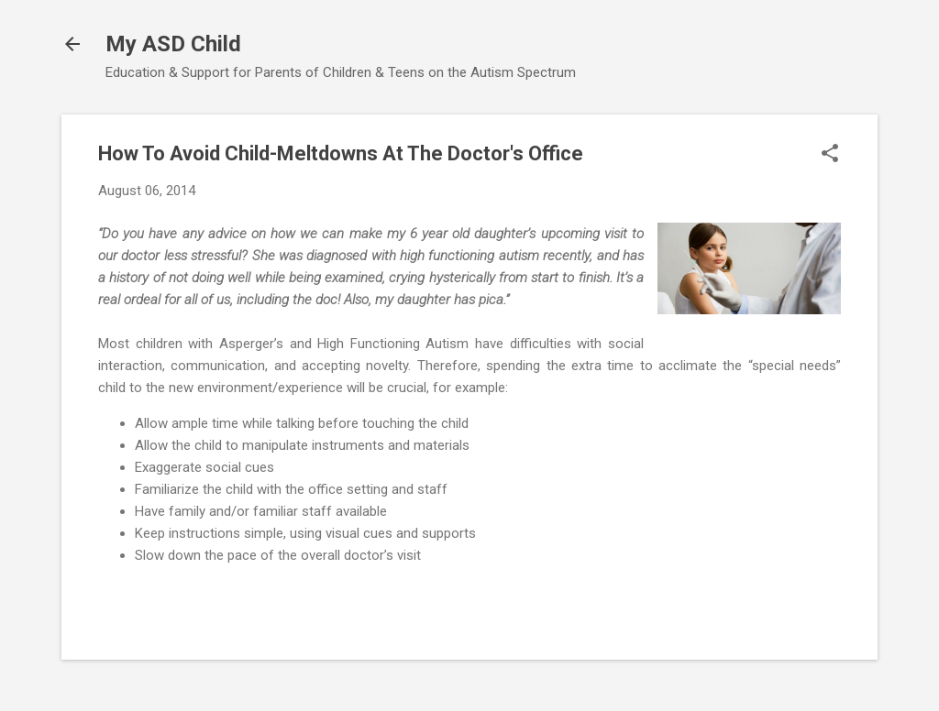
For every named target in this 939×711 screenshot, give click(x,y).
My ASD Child (173, 44)
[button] (830, 155)
